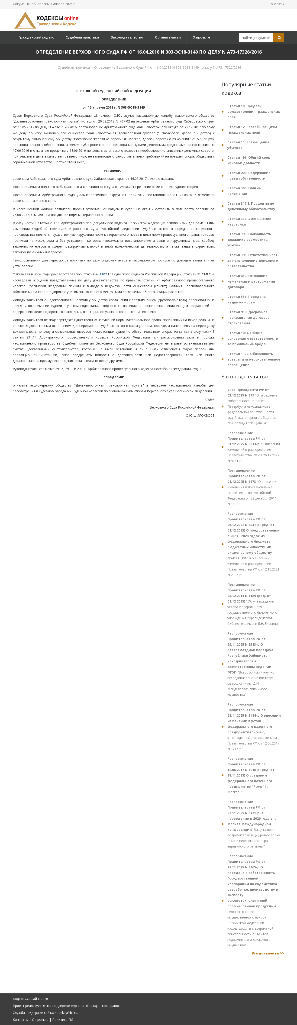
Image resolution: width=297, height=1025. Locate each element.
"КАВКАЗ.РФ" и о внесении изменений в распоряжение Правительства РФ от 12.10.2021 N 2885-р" (253, 544)
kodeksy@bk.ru (66, 1012)
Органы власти (168, 37)
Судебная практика (82, 37)
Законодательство (127, 37)
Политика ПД (62, 1019)
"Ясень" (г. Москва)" (250, 775)
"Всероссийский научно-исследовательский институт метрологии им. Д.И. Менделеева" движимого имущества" (251, 664)
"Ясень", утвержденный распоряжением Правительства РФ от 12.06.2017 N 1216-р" (254, 726)
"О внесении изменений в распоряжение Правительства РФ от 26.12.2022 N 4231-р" (253, 447)
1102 (103, 274)
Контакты (276, 4)
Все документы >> (268, 953)
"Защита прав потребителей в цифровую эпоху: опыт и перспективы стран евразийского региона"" (254, 823)
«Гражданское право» (102, 1005)
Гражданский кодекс (36, 37)
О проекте (201, 37)
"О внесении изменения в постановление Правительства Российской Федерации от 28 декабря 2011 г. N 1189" (253, 487)
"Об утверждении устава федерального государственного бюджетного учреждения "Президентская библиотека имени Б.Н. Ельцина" (253, 604)
